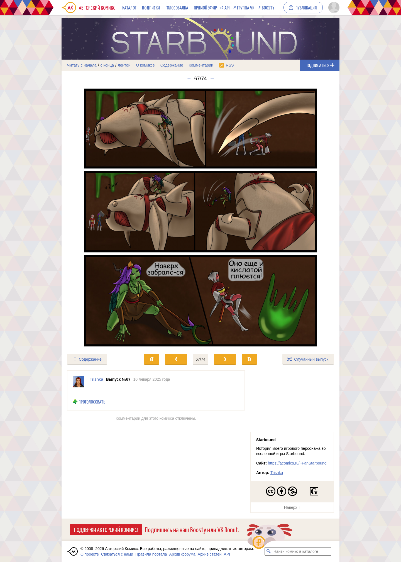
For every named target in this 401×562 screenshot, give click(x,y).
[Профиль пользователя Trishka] (78, 381)
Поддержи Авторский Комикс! (106, 529)
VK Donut (227, 529)
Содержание (171, 65)
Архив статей (210, 554)
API (226, 7)
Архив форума (182, 554)
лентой (124, 65)
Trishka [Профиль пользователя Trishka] (96, 379)
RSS (230, 65)
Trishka (276, 472)
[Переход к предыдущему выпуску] (96, 217)
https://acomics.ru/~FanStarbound (297, 463)
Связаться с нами (117, 554)
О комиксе (145, 65)
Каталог (129, 7)
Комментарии (201, 65)
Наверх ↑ (292, 507)
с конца (107, 65)
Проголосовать (92, 402)
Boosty (268, 7)
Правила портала (151, 554)
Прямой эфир (205, 7)
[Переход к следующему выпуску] (200, 217)
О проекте (89, 554)
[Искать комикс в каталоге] (269, 551)
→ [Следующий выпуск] (212, 78)
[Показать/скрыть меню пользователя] (332, 7)
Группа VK (245, 7)
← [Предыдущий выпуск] (188, 78)
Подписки (151, 7)
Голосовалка (176, 7)
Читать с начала (82, 65)
